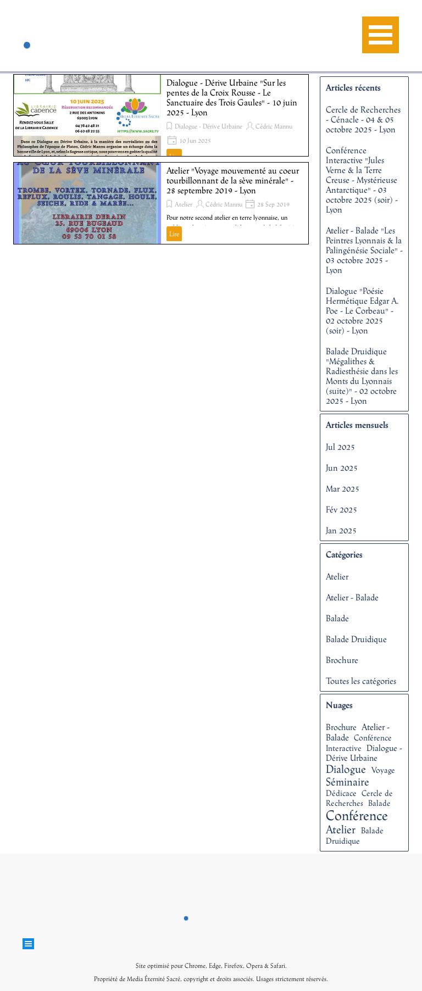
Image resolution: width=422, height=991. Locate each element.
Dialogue (346, 768)
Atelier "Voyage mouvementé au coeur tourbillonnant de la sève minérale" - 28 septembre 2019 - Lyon (232, 180)
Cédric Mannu (274, 126)
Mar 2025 (342, 488)
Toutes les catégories (361, 681)
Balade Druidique (356, 639)
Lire (174, 234)
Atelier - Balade (352, 597)
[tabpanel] (211, 971)
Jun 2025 (342, 467)
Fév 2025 (341, 509)
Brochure (342, 660)
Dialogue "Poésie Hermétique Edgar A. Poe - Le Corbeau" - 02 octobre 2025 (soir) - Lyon (362, 310)
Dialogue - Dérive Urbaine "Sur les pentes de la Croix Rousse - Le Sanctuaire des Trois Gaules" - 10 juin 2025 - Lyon (231, 97)
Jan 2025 (341, 530)
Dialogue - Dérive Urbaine (208, 126)
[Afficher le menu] (380, 34)
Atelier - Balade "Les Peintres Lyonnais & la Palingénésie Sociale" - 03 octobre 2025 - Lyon (364, 250)
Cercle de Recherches (359, 798)
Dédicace (341, 793)
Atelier (183, 204)
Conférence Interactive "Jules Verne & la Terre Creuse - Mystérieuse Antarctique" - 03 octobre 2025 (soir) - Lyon (362, 179)
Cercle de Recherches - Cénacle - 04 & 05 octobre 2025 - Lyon (363, 119)
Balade (337, 618)
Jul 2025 (340, 447)
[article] (161, 115)
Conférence (357, 815)
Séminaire (347, 781)
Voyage (383, 770)
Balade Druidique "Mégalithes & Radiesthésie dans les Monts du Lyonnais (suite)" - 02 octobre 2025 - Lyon (362, 375)
